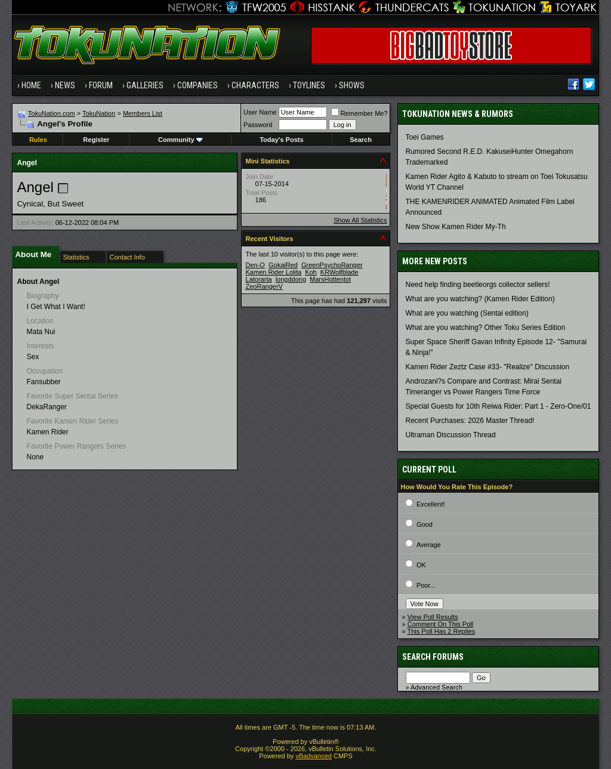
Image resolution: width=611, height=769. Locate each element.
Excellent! (430, 504)
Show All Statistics (360, 220)
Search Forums (433, 657)
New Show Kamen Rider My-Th (456, 227)
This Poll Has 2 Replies (442, 631)
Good (424, 524)
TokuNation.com (51, 113)
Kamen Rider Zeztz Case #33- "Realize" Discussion (488, 367)
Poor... (426, 585)
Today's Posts (281, 139)
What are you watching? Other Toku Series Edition (486, 327)
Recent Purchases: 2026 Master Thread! (470, 420)
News (65, 85)
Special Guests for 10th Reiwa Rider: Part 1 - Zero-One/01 (498, 406)
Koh (311, 272)
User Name (260, 112)
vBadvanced (313, 755)
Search (361, 139)
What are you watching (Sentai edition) (467, 313)
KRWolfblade (339, 272)
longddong (291, 279)
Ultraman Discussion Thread (451, 435)
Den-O (255, 264)
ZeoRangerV (264, 286)
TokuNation (98, 113)
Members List (142, 113)
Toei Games (425, 137)
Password (257, 124)
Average (428, 544)
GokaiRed (283, 264)
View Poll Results (433, 616)
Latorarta (259, 279)
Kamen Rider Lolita (274, 272)
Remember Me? (359, 113)
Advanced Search (436, 687)
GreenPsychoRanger (332, 264)
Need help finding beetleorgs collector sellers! (478, 284)
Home (31, 85)
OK (421, 565)
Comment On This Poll (440, 624)
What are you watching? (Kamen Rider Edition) (480, 299)
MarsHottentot (330, 279)
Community (180, 139)
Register (96, 139)
